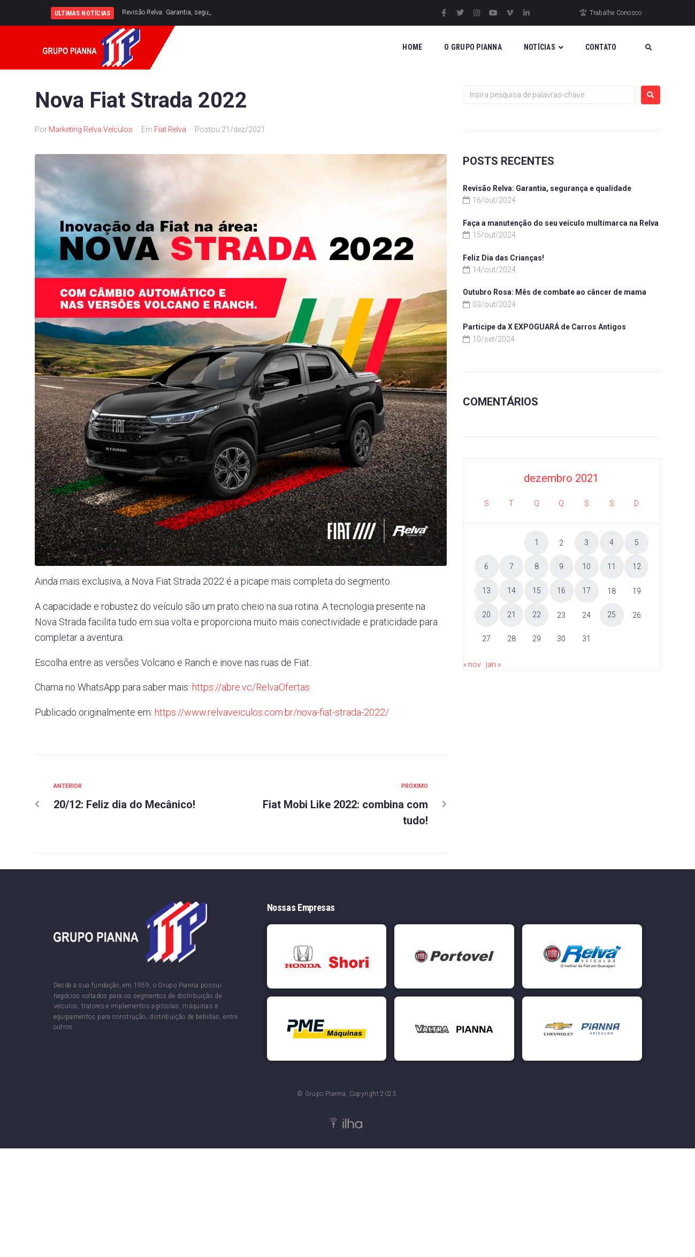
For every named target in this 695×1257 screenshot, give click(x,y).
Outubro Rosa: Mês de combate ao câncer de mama (554, 292)
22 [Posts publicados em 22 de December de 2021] (536, 614)
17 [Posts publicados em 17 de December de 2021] (586, 590)
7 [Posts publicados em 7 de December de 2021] (511, 566)
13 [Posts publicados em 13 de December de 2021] (486, 590)
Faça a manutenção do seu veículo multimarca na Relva (561, 223)
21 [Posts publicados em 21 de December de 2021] (511, 614)
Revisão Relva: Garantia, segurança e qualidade (547, 188)
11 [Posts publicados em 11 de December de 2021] (611, 566)
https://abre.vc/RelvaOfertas (251, 687)
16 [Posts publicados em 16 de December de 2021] (561, 590)
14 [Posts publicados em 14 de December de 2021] (511, 590)
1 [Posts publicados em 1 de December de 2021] (536, 542)
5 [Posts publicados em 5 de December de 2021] (637, 542)
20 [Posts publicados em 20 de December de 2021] (486, 614)
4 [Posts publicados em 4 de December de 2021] (611, 542)
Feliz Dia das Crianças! (503, 258)
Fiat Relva (170, 129)
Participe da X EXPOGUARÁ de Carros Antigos (544, 327)
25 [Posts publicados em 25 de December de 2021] (611, 614)
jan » (493, 664)
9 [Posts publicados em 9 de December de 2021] (561, 566)
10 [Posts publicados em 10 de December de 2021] (586, 566)
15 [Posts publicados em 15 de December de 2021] (536, 590)
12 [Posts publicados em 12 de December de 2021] (636, 566)
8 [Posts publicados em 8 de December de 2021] (536, 566)
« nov (472, 664)
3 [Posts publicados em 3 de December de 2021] (586, 542)
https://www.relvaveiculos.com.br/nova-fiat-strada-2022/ (272, 712)
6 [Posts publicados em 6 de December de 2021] (486, 566)
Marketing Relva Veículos (91, 129)
